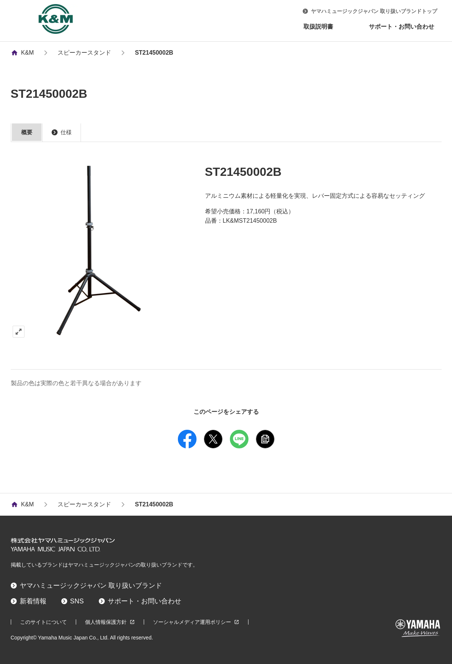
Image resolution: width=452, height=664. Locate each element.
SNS (72, 601)
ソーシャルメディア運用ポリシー (196, 622)
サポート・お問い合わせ (401, 26)
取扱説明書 (318, 26)
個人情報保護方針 (110, 622)
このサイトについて (43, 622)
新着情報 (28, 601)
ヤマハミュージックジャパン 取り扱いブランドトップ (370, 11)
